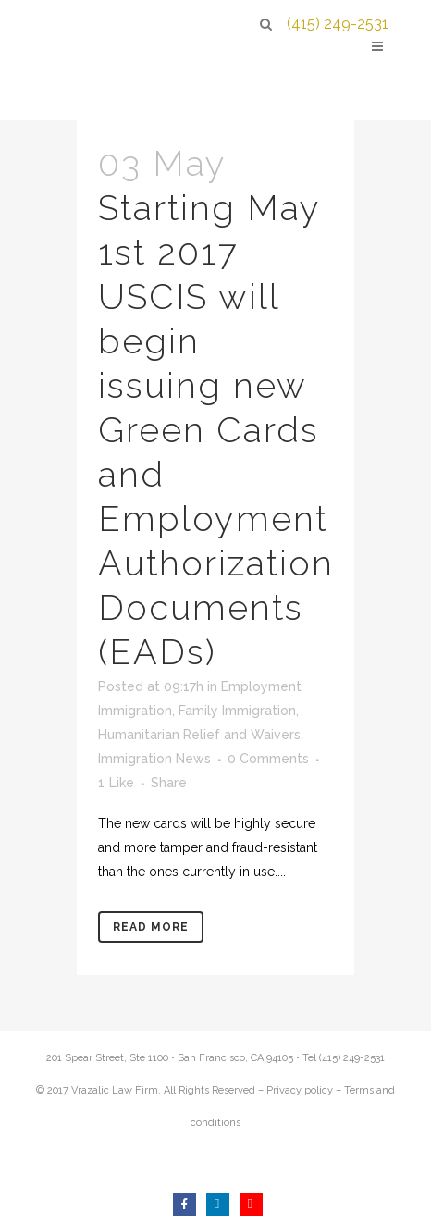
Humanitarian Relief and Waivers (199, 734)
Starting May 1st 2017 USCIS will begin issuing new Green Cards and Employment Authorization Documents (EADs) (216, 430)
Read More (151, 927)
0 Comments (268, 758)
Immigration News (154, 758)
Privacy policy (299, 1090)
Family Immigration (237, 710)
